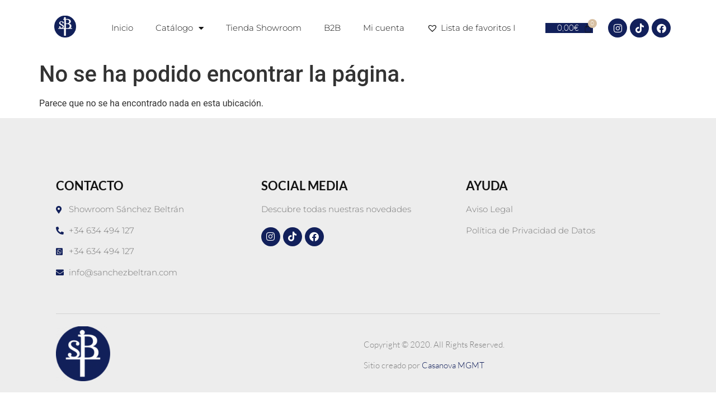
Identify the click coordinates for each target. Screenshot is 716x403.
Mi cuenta (383, 27)
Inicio (122, 27)
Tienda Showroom (264, 27)
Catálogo (180, 28)
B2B (332, 27)
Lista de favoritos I (473, 28)
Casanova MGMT (453, 365)
